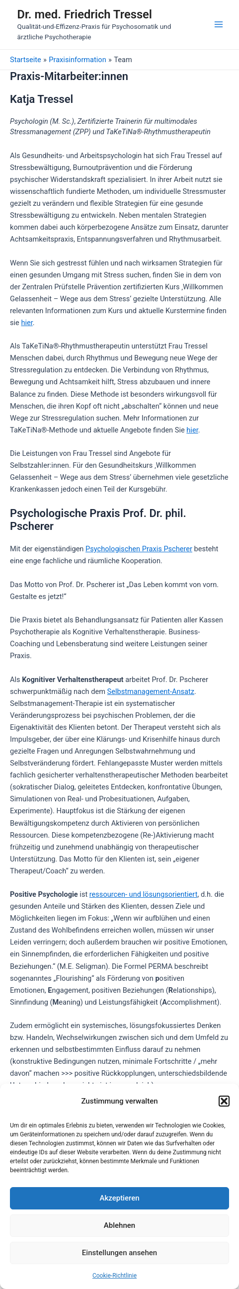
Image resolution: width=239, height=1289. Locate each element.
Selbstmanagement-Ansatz (150, 691)
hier (26, 322)
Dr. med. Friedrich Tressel (84, 14)
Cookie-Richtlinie (114, 1275)
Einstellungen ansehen (119, 1252)
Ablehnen (119, 1225)
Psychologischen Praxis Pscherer (138, 548)
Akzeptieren (119, 1198)
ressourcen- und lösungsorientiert (143, 894)
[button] (224, 1101)
